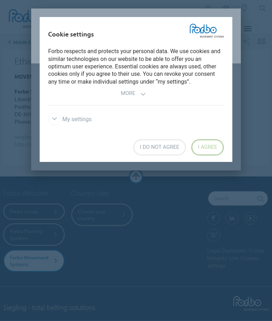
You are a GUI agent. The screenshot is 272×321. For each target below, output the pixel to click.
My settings (70, 119)
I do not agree (159, 147)
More (133, 94)
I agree (207, 147)
